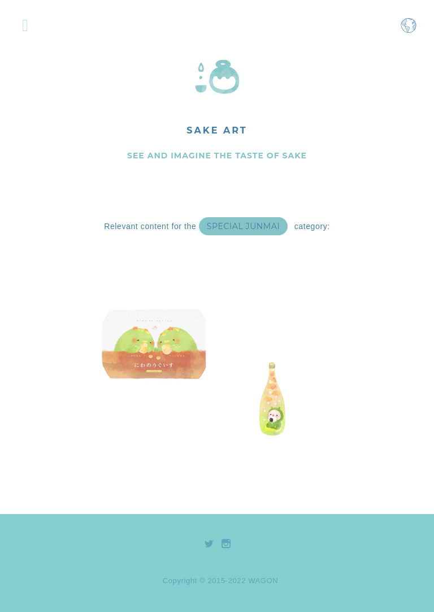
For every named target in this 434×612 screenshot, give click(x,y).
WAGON (263, 580)
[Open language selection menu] (408, 31)
